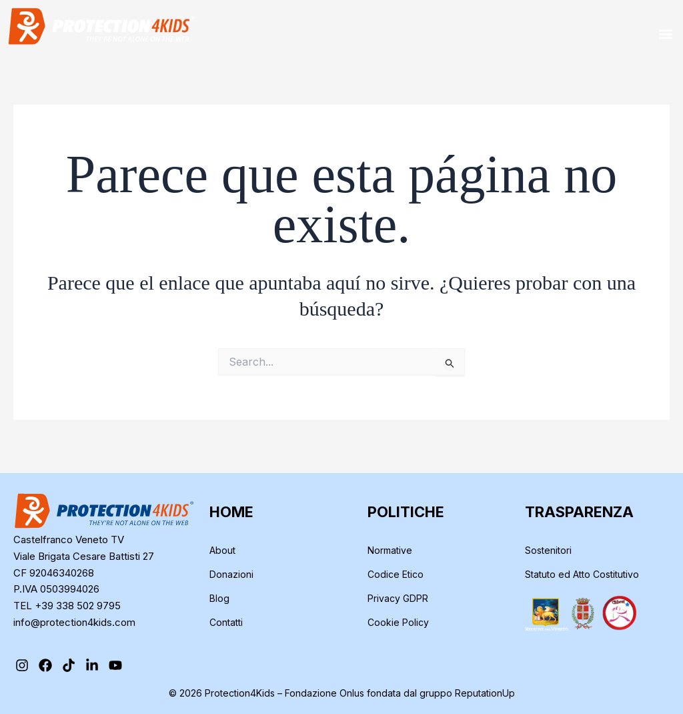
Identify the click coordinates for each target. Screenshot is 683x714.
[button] (665, 34)
